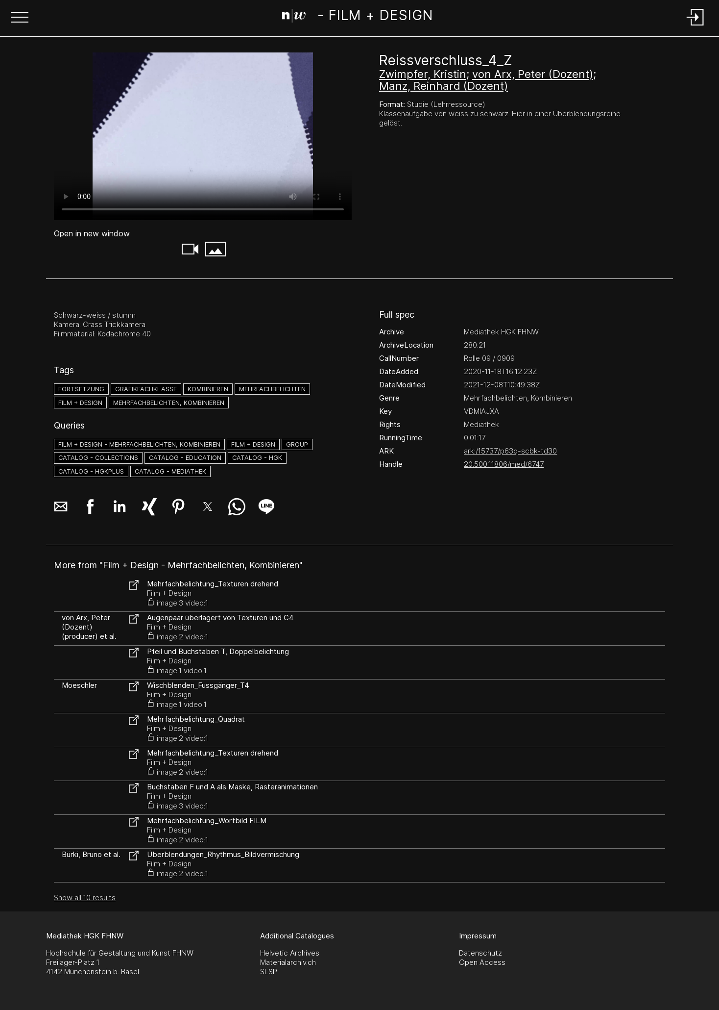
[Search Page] (357, 17)
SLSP (268, 971)
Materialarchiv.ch (288, 962)
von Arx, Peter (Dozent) (532, 74)
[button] (19, 18)
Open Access (482, 962)
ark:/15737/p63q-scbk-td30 (510, 450)
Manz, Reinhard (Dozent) (443, 85)
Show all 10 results (85, 897)
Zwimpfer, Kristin (422, 74)
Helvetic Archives (289, 953)
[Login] (695, 26)
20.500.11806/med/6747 (504, 464)
